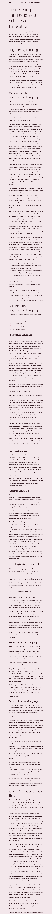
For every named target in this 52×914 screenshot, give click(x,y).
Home (10, 2)
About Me (37, 2)
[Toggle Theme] (42, 2)
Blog (22, 2)
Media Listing (29, 2)
